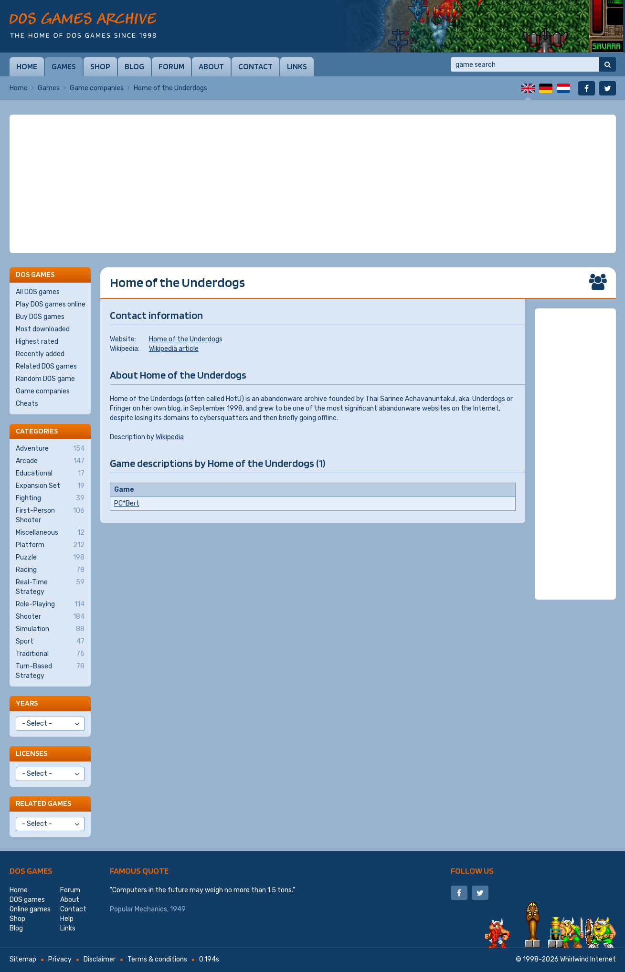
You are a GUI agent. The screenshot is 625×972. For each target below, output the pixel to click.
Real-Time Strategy (50, 587)
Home (26, 66)
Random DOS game (45, 379)
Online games (30, 909)
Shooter (50, 617)
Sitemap (23, 959)
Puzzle (50, 557)
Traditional (50, 654)
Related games (43, 803)
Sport (50, 641)
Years (27, 703)
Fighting (50, 498)
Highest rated (37, 342)
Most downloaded (43, 329)
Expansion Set (50, 486)
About (211, 66)
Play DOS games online (50, 304)
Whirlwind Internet (588, 959)
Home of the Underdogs (185, 339)
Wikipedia (170, 437)
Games (64, 66)
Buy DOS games (40, 317)
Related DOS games (46, 366)
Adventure (50, 449)
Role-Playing (50, 604)
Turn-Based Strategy (50, 671)
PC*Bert (126, 503)
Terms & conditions (157, 959)
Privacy (60, 959)
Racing (50, 570)
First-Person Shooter (50, 515)
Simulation (50, 629)
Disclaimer (100, 959)
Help (67, 919)
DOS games (31, 871)
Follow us (472, 871)
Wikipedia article (174, 349)
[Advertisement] (312, 184)
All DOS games (38, 292)
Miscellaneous (50, 533)
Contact (255, 66)
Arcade (50, 461)
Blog (134, 66)
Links (297, 66)
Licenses (31, 753)
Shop (100, 66)
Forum (171, 66)
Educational (50, 473)
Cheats (27, 404)
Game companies (97, 88)
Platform (50, 545)
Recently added (40, 354)
